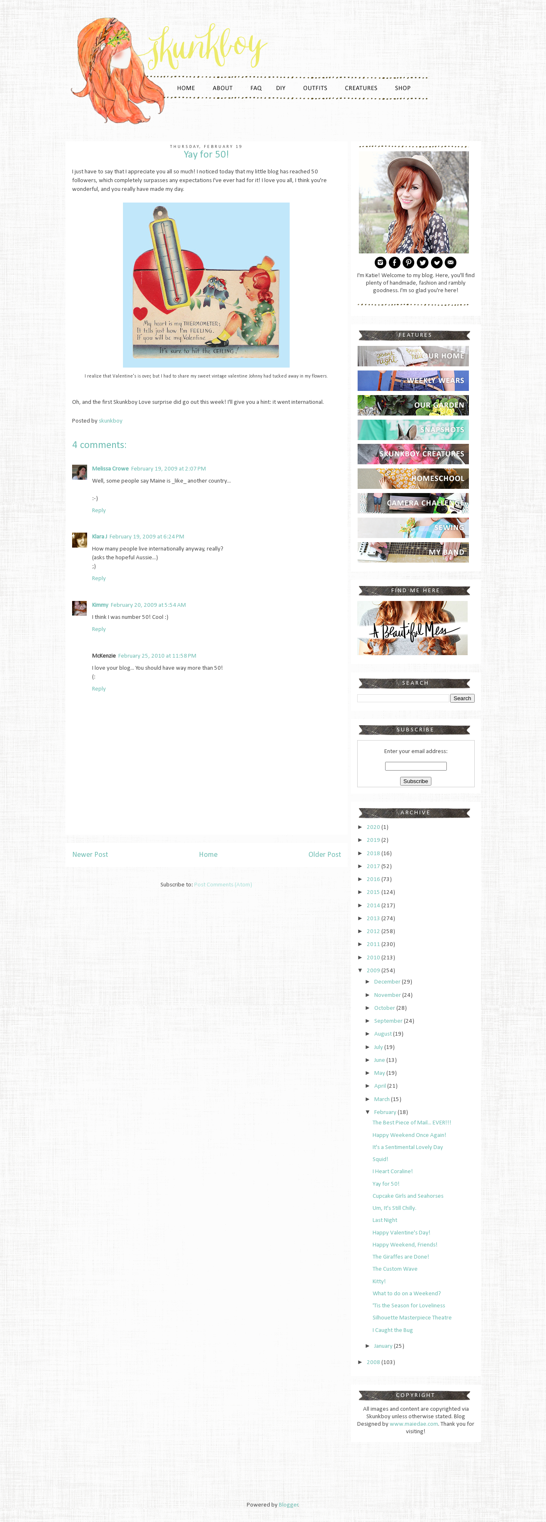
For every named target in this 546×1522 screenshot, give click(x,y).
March (382, 1099)
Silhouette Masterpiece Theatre (412, 1318)
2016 (374, 879)
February (386, 1112)
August (383, 1034)
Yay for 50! (386, 1184)
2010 (374, 958)
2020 (374, 827)
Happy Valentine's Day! (402, 1233)
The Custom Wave (395, 1269)
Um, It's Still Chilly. (394, 1208)
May (380, 1073)
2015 (374, 892)
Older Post (324, 855)
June (380, 1060)
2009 (374, 971)
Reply (99, 511)
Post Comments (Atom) (223, 885)
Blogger (288, 1505)
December (388, 982)
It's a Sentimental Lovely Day (408, 1147)
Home (208, 855)
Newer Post (90, 855)
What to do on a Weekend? (407, 1294)
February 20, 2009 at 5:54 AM (148, 605)
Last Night (385, 1220)
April (380, 1086)
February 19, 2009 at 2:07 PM (168, 469)
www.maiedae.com (414, 1424)
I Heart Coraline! (393, 1172)
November (388, 995)
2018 (374, 854)
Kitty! (379, 1282)
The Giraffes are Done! (401, 1257)
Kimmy (100, 605)
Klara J (99, 537)
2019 (374, 840)
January (384, 1346)
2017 (374, 867)
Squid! (380, 1160)
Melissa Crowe (110, 469)
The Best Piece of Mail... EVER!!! (412, 1123)
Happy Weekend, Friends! (405, 1245)
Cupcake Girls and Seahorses (408, 1196)
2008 (374, 1362)
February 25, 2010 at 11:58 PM (157, 656)
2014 (374, 906)
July (379, 1047)
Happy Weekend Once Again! (409, 1135)
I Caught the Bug (393, 1330)
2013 (374, 919)
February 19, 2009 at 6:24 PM (147, 537)
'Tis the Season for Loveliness (409, 1306)
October (385, 1008)
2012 (374, 932)
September (389, 1021)
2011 (374, 944)
